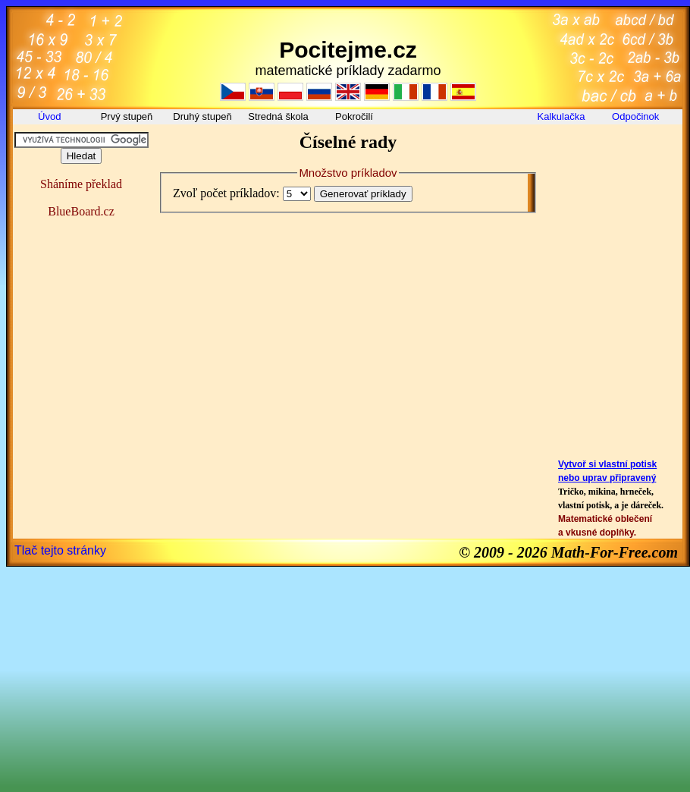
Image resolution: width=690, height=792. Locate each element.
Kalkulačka (561, 116)
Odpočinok (637, 116)
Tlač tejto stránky (60, 550)
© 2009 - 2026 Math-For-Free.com (568, 552)
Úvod (51, 116)
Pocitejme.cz (348, 49)
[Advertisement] (615, 166)
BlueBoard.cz (81, 211)
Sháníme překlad (81, 184)
